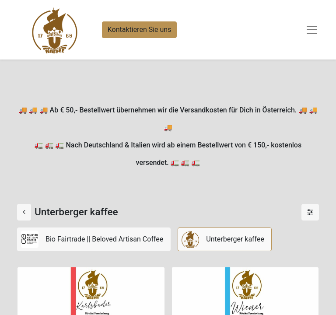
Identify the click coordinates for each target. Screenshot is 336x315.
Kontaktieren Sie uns (140, 29)
